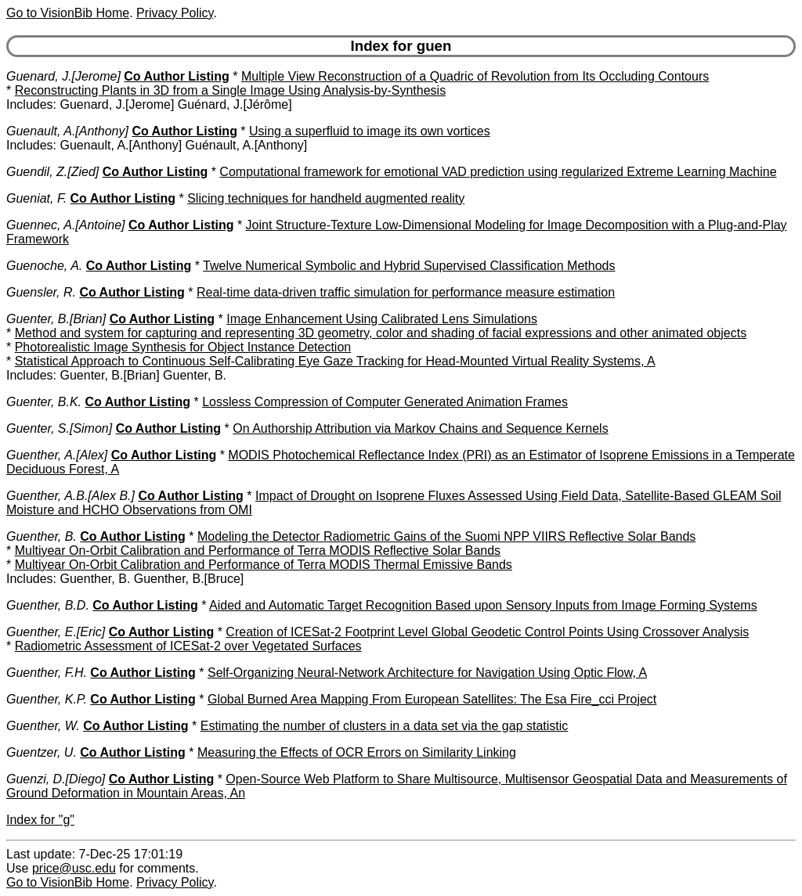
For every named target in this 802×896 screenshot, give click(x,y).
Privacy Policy (174, 13)
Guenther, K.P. (46, 699)
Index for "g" (40, 819)
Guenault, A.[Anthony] (67, 131)
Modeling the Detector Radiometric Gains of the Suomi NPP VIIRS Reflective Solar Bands (446, 536)
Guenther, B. (41, 536)
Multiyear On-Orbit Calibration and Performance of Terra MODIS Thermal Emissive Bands (263, 564)
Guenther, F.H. (46, 672)
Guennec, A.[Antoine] (65, 225)
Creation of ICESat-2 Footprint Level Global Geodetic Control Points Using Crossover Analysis (487, 632)
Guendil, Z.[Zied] (52, 171)
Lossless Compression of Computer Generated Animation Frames (385, 401)
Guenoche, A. (44, 265)
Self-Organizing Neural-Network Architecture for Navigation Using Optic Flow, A (427, 672)
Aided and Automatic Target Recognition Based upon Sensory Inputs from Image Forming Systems (483, 605)
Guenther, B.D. (47, 605)
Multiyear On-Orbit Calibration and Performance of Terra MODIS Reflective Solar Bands (257, 550)
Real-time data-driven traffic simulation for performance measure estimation (406, 292)
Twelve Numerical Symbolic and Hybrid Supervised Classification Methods (409, 265)
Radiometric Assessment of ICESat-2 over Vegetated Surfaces (188, 646)
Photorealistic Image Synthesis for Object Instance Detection (183, 347)
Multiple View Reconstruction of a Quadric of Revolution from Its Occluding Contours (475, 76)
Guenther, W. (43, 725)
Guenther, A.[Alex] (56, 455)
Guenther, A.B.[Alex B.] (70, 495)
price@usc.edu (74, 868)
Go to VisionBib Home (67, 13)
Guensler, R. (41, 292)
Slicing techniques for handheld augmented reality (325, 198)
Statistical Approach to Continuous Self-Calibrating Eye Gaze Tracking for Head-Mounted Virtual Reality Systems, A (335, 361)
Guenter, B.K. (43, 401)
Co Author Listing (176, 76)
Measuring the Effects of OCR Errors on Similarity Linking (356, 752)
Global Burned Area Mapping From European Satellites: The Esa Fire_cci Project (432, 699)
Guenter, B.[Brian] (56, 319)
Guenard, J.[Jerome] (63, 76)
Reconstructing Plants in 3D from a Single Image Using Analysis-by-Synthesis (230, 90)
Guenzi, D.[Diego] (55, 779)
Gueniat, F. (36, 198)
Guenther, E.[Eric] (55, 632)
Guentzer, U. (41, 752)
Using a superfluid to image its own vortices (369, 131)
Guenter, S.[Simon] (59, 428)
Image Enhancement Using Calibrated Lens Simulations (381, 319)
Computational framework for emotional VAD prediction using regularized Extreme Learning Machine (497, 171)
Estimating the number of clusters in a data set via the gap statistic (384, 725)
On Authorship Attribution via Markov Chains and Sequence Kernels (420, 428)
